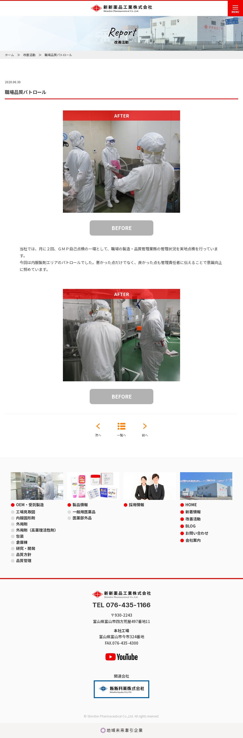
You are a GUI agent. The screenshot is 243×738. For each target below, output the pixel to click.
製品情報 (80, 504)
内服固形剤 (25, 517)
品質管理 (23, 560)
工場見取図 (25, 511)
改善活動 (29, 55)
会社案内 (193, 540)
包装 (20, 536)
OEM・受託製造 (30, 504)
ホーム (9, 55)
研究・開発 (25, 548)
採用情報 (136, 504)
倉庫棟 (22, 542)
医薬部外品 (82, 517)
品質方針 (23, 554)
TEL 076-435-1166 (121, 605)
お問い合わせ (196, 533)
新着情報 (193, 511)
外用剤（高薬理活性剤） (37, 530)
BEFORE (122, 228)
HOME (191, 504)
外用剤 (22, 524)
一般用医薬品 (84, 511)
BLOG (190, 526)
